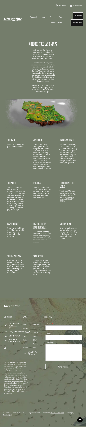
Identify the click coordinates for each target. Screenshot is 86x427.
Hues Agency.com (58, 414)
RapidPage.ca (8, 416)
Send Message (64, 369)
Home (43, 17)
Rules (25, 346)
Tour (60, 17)
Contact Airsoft (56, 22)
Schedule (78, 15)
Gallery (25, 342)
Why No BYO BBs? (36, 338)
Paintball (33, 17)
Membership (77, 22)
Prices (52, 17)
